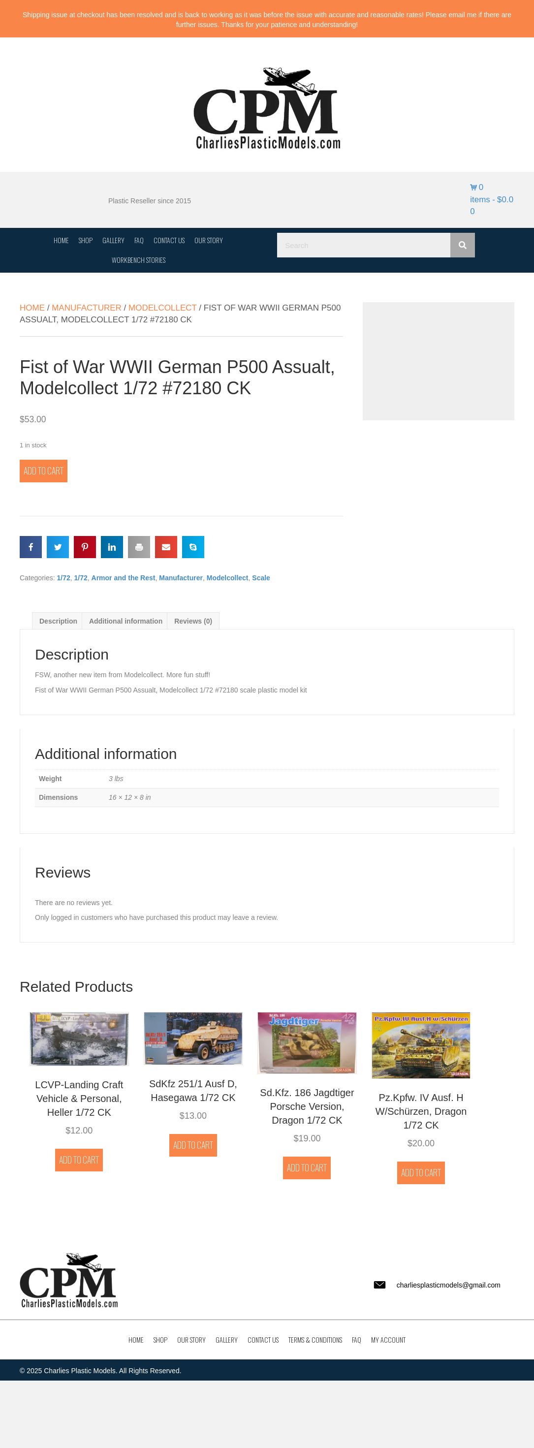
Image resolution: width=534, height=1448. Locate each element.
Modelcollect (162, 308)
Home (32, 308)
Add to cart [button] (79, 1159)
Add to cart (43, 470)
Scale (261, 578)
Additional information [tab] (125, 621)
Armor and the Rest (124, 578)
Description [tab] (58, 621)
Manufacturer (87, 308)
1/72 (63, 578)
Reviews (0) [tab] (193, 621)
